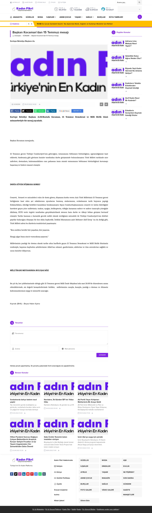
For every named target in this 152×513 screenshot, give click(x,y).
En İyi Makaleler (38, 509)
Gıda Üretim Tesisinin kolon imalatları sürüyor (55, 438)
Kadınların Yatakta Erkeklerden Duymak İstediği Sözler (133, 87)
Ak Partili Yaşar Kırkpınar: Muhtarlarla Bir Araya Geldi (89, 400)
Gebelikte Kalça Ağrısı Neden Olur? (133, 57)
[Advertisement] (59, 312)
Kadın (79, 509)
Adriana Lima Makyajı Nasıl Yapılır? (131, 43)
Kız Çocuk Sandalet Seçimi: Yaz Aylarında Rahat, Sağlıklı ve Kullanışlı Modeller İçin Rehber (75, 24)
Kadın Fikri (66, 509)
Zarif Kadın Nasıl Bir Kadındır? (132, 99)
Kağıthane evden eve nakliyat (108, 509)
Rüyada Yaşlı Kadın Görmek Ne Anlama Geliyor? (133, 70)
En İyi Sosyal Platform (53, 509)
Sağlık (74, 509)
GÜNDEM (26, 36)
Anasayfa (16, 36)
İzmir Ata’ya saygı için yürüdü (90, 437)
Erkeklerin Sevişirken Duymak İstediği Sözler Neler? (133, 114)
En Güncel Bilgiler (88, 509)
